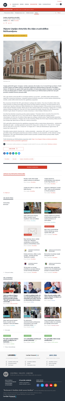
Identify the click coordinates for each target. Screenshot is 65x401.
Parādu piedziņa (54, 342)
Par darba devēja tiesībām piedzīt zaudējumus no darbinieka (10, 340)
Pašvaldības (16, 20)
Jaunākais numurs (53, 361)
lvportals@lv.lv (26, 382)
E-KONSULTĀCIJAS (47, 4)
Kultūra (32, 302)
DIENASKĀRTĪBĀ (33, 4)
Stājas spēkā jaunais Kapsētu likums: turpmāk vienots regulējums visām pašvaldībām (31, 217)
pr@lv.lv (28, 384)
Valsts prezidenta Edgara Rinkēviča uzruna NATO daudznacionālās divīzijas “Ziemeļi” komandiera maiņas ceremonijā (11, 298)
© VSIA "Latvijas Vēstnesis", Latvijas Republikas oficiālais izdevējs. (19, 394)
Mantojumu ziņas (31, 365)
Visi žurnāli (51, 365)
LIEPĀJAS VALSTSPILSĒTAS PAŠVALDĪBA (14, 173)
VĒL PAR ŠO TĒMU (8, 198)
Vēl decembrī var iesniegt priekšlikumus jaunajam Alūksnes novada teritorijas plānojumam (32, 269)
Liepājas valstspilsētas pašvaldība (11, 17)
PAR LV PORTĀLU (8, 380)
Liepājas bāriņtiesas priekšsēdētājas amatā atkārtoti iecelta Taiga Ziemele (52, 180)
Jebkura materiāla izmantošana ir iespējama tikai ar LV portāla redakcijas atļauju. (22, 392)
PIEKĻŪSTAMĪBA (8, 383)
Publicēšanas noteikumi (52, 144)
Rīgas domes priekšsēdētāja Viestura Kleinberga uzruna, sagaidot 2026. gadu (51, 231)
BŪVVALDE (5, 204)
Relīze (9, 20)
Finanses (53, 300)
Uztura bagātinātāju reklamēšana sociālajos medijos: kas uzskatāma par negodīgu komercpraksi (52, 322)
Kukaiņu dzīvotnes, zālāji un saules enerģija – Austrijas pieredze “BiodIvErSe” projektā (32, 256)
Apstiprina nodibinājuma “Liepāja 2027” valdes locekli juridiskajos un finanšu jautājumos (52, 189)
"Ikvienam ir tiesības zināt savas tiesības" (18, 390)
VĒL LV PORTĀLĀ (8, 277)
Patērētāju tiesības (55, 325)
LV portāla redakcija (25, 380)
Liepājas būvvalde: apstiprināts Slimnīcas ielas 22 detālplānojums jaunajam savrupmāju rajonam (52, 269)
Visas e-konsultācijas (10, 347)
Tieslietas (33, 342)
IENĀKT (60, 1)
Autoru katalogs (52, 363)
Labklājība (12, 343)
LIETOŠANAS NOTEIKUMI (10, 381)
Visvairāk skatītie (12, 363)
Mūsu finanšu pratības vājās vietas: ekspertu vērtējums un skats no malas (52, 297)
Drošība (32, 327)
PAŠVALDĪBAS (6, 202)
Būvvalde (15, 159)
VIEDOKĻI (27, 4)
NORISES (22, 4)
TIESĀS (39, 4)
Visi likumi (10, 365)
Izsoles (28, 363)
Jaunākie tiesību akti (13, 361)
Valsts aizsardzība (14, 303)
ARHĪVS (14, 6)
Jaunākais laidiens (31, 361)
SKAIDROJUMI (15, 4)
